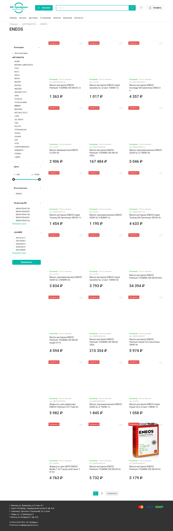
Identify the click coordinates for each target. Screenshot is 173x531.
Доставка (33, 18)
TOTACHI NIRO (20, 102)
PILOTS (17, 126)
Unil (16, 140)
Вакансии (67, 18)
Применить (26, 262)
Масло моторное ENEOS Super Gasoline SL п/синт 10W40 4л (104, 278)
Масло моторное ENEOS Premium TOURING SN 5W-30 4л (105, 467)
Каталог (43, 7)
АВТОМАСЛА (29, 24)
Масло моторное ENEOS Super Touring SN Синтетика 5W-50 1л (65, 216)
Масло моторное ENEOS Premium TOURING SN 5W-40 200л (103, 342)
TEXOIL (17, 133)
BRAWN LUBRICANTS (23, 65)
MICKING (18, 109)
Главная (13, 18)
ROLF (16, 72)
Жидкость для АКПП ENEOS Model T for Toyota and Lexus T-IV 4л (64, 469)
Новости (57, 18)
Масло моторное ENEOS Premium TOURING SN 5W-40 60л (145, 276)
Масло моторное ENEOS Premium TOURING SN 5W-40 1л (65, 86)
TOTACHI (18, 99)
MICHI (17, 78)
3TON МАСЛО (20, 130)
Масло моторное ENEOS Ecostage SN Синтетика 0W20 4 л (144, 88)
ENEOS (17, 106)
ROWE (17, 61)
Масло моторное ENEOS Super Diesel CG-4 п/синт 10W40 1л (144, 405)
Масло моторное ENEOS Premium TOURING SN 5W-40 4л (145, 467)
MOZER (17, 82)
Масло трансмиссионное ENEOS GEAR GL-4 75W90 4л (145, 151)
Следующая (112, 493)
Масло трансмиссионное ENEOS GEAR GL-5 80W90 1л (105, 216)
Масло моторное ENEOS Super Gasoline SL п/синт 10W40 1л (104, 86)
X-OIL (16, 143)
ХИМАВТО (19, 150)
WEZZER (18, 89)
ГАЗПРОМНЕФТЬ (21, 147)
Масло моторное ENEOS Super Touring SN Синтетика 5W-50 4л (145, 216)
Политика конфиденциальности (23, 525)
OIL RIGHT (18, 119)
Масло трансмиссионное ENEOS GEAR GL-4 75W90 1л (105, 405)
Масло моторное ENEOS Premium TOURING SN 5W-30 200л (103, 153)
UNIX (16, 96)
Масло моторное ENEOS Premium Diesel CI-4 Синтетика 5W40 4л (144, 342)
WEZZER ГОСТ (20, 92)
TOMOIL (17, 153)
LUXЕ (16, 116)
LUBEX (17, 157)
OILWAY (17, 136)
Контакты (78, 18)
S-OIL (16, 68)
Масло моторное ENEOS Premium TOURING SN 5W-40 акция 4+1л (63, 340)
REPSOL (17, 85)
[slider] (14, 179)
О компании (45, 18)
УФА (16, 123)
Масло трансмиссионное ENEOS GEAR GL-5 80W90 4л (65, 278)
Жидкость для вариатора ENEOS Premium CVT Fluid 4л (63, 405)
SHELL (17, 75)
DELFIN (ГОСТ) (20, 113)
